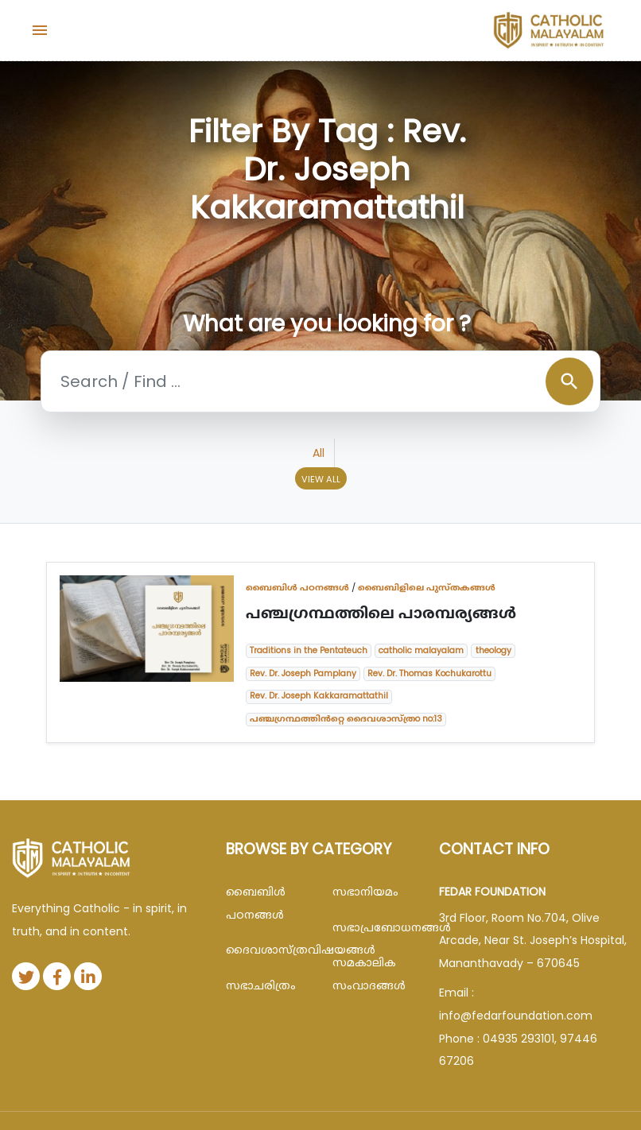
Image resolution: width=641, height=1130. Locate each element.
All (318, 453)
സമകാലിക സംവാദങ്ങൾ (369, 973)
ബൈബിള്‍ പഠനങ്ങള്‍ (297, 587)
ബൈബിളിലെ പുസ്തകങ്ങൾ (426, 587)
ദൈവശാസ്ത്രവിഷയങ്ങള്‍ (267, 950)
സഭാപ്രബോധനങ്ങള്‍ (373, 927)
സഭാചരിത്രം (261, 985)
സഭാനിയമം (365, 892)
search (569, 381)
